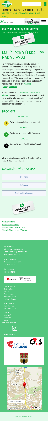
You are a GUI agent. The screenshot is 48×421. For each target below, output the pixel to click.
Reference (24, 185)
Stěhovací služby (10, 308)
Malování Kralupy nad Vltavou (14, 230)
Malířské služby (9, 306)
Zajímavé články (10, 299)
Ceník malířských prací (24, 193)
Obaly (6, 320)
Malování (7, 315)
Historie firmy (9, 289)
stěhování (13, 86)
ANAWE (30, 417)
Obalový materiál (10, 296)
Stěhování (7, 318)
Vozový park (8, 294)
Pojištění (24, 177)
